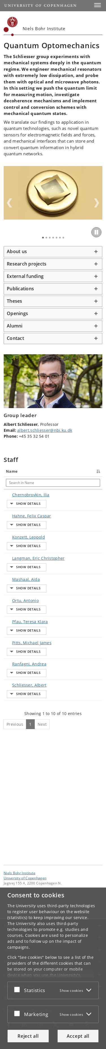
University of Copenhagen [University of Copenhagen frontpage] (25, 878)
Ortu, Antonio (20, 660)
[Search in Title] (53, 483)
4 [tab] (53, 237)
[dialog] (53, 968)
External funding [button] (25, 276)
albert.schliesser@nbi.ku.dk (44, 430)
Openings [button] (17, 313)
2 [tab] (46, 237)
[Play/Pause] (96, 232)
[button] (97, 5)
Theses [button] (14, 301)
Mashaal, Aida (20, 627)
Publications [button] (20, 289)
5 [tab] (56, 237)
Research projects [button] (26, 264)
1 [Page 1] (30, 842)
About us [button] (17, 251)
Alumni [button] (15, 326)
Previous (9, 203)
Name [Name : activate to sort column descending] (12, 471)
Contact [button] (15, 338)
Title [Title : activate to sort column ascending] (46, 471)
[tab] (53, 251)
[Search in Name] (21, 483)
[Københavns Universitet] (11, 26)
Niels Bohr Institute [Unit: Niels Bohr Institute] (19, 873)
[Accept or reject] (18, 989)
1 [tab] (43, 237)
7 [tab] (63, 237)
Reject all (28, 1036)
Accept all (78, 1036)
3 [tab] (50, 237)
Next (96, 203)
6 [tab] (60, 237)
